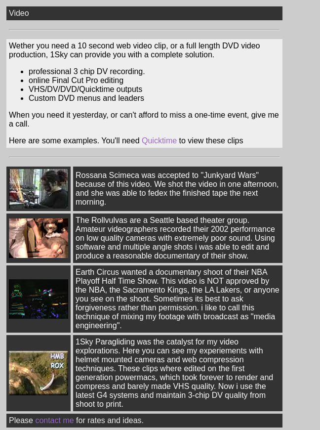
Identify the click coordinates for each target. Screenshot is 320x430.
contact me (54, 420)
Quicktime (159, 140)
